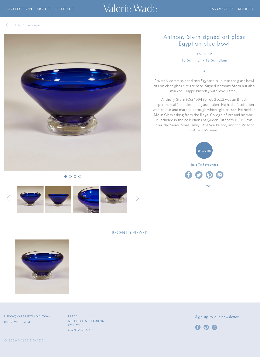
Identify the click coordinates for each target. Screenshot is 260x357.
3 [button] (75, 176)
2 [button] (70, 176)
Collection (19, 9)
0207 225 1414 (17, 322)
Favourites (222, 9)
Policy (74, 325)
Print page (204, 185)
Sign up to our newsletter (217, 317)
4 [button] (79, 176)
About (43, 9)
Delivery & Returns (86, 321)
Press (73, 316)
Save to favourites (204, 164)
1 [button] (65, 176)
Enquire (204, 150)
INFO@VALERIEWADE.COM (27, 316)
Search (246, 9)
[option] (72, 102)
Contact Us (79, 329)
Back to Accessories (25, 25)
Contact (64, 9)
